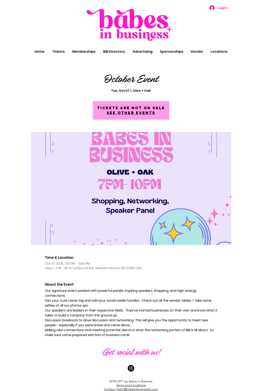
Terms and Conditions (131, 385)
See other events (131, 112)
